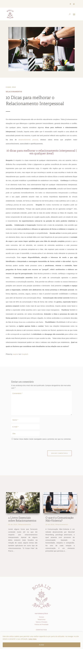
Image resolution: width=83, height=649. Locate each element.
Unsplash (24, 354)
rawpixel (16, 354)
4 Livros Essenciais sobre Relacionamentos (22, 519)
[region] (41, 640)
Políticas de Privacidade (41, 624)
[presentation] (26, 446)
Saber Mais (32, 639)
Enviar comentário (59, 453)
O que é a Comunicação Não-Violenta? (59, 519)
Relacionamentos (14, 92)
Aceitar (41, 645)
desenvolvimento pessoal (28, 140)
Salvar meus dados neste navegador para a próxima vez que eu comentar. (42, 439)
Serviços (41, 617)
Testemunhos (41, 619)
